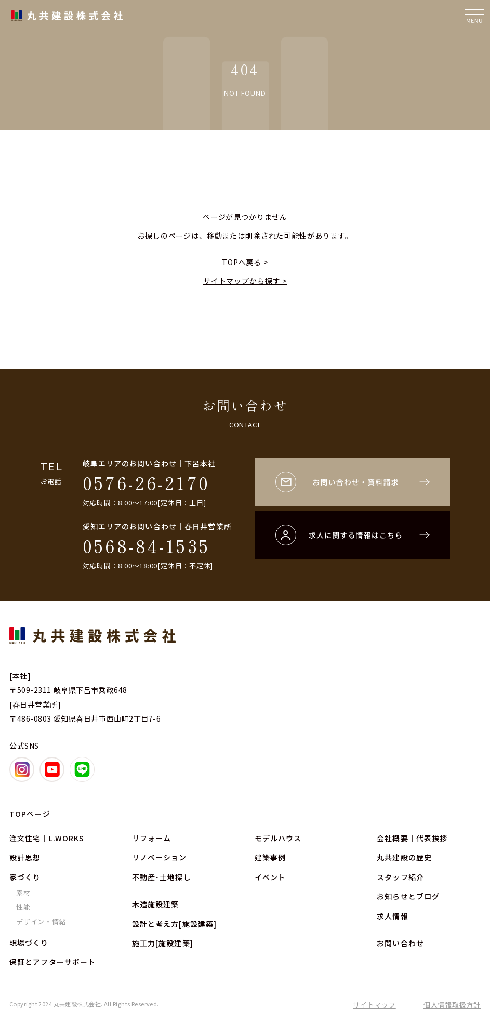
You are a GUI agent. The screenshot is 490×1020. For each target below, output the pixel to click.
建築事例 (270, 857)
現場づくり (29, 942)
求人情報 (392, 916)
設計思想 (25, 857)
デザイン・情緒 (41, 921)
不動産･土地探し (161, 877)
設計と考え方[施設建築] (174, 924)
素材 (23, 892)
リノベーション (159, 857)
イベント (270, 877)
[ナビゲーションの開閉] (474, 15)
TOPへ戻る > (245, 262)
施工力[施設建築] (162, 943)
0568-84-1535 (146, 545)
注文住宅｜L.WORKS (46, 838)
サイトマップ (374, 1005)
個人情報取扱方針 (452, 1005)
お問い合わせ (400, 943)
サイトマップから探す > (245, 281)
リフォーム (151, 838)
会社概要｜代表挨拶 (412, 838)
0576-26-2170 (146, 482)
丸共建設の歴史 (404, 857)
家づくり (25, 877)
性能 (23, 907)
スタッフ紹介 (400, 877)
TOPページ (29, 813)
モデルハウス (278, 838)
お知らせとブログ (408, 896)
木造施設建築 (155, 904)
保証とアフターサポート (52, 962)
